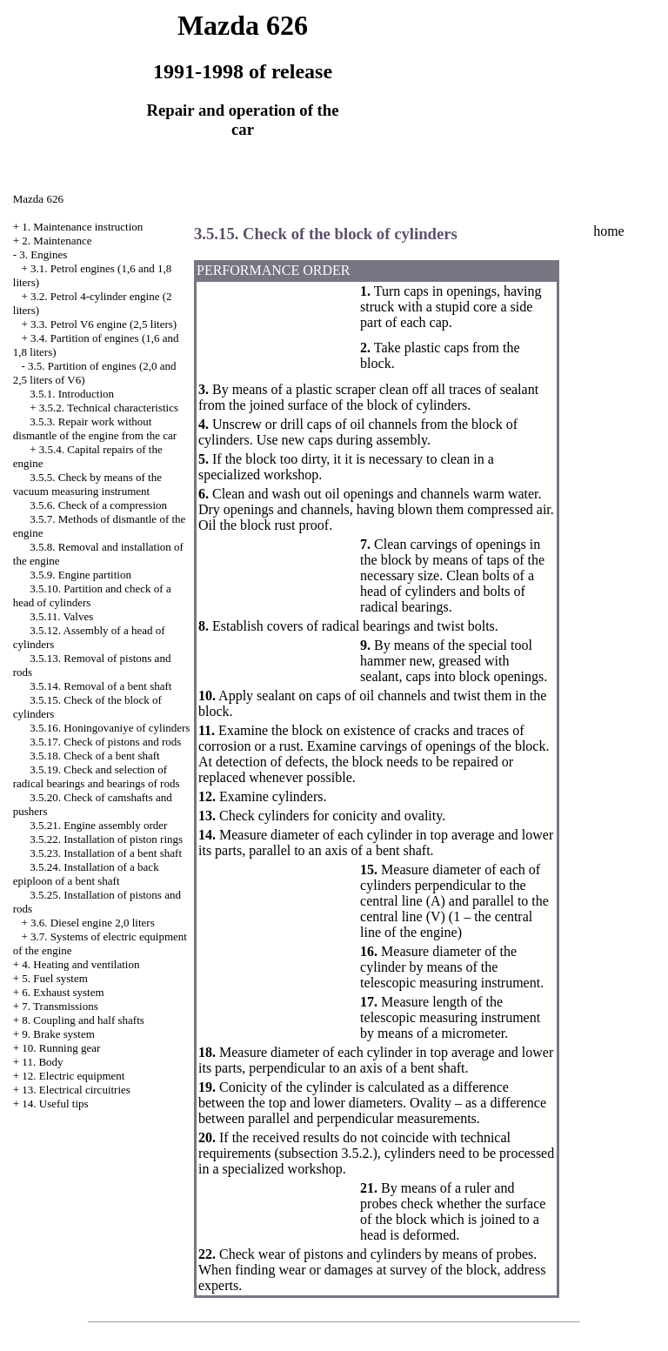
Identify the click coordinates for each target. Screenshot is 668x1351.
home (609, 231)
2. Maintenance (56, 240)
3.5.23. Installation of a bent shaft (106, 852)
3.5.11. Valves (61, 616)
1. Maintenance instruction (82, 226)
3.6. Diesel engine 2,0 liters (92, 922)
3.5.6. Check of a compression (98, 505)
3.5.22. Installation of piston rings (106, 839)
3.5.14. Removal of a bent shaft (100, 685)
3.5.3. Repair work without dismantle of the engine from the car (95, 428)
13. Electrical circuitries (76, 1089)
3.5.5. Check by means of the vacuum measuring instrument (87, 484)
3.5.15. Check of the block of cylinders (326, 233)
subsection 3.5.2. (326, 1153)
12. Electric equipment (73, 1075)
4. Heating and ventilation (80, 964)
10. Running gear (61, 1047)
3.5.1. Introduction (72, 393)
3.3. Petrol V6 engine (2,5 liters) (103, 324)
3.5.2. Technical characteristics (108, 407)
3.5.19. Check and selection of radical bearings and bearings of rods (96, 776)
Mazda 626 (38, 198)
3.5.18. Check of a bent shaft (94, 755)
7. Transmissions (59, 1006)
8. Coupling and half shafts (83, 1020)
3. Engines (43, 254)
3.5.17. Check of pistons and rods (105, 741)
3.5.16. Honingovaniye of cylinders (110, 727)
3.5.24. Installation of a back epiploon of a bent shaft (86, 873)
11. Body (42, 1061)
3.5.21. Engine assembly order (98, 825)
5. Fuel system (54, 978)
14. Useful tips (55, 1103)
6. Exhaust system (63, 992)
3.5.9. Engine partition (80, 574)
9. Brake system (58, 1033)
